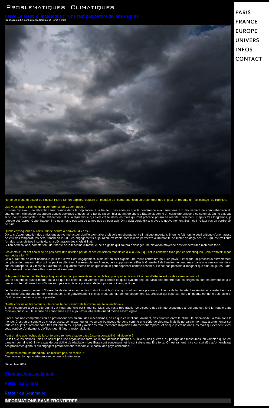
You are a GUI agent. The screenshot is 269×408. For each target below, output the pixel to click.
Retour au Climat (21, 383)
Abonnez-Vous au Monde (29, 373)
